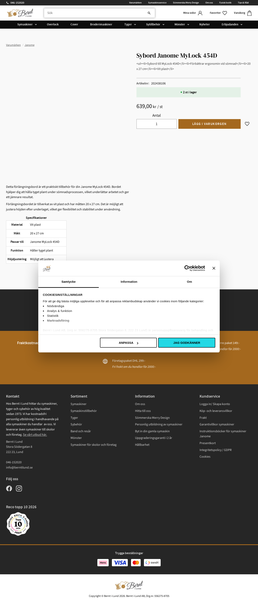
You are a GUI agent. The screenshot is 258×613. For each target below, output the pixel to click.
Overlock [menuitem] (53, 25)
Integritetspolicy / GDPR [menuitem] (216, 450)
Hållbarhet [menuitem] (142, 445)
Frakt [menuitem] (203, 418)
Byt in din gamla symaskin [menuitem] (152, 431)
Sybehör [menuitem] (76, 424)
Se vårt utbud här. (35, 434)
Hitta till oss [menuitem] (143, 411)
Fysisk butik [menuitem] (225, 2)
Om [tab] (189, 281)
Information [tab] (129, 281)
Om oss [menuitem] (209, 2)
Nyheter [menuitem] (204, 25)
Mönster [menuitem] (180, 25)
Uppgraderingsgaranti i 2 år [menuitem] (153, 438)
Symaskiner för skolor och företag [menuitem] (94, 445)
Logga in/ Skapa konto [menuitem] (215, 404)
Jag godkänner (186, 342)
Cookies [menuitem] (205, 456)
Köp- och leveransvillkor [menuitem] (216, 411)
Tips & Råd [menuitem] (243, 2)
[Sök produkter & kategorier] (99, 13)
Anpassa (128, 342)
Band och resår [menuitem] (81, 431)
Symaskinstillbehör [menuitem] (84, 411)
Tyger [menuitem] (128, 25)
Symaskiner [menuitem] (25, 25)
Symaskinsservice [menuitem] (157, 2)
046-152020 (17, 2)
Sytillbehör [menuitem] (153, 25)
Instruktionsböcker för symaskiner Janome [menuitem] (223, 434)
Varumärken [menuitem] (135, 2)
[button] (218, 13)
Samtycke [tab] (68, 281)
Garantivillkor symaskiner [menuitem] (217, 424)
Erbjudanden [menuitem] (230, 25)
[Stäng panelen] (213, 268)
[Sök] (149, 13)
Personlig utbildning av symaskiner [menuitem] (158, 424)
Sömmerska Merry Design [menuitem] (186, 2)
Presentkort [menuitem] (208, 443)
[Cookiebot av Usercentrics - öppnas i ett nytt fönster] (187, 268)
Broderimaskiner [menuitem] (101, 25)
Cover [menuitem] (74, 25)
